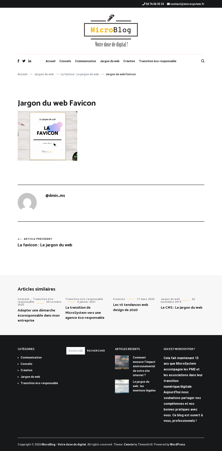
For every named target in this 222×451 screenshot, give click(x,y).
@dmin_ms (55, 195)
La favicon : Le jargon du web (64, 242)
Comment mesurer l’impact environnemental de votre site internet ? (144, 366)
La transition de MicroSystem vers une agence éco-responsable (84, 313)
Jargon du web (109, 61)
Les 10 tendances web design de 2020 (130, 307)
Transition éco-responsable (157, 61)
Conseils (65, 61)
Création (129, 61)
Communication (85, 61)
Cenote (129, 444)
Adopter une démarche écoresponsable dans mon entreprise (39, 315)
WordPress (177, 444)
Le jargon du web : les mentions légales (144, 386)
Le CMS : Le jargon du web (181, 308)
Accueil (50, 61)
